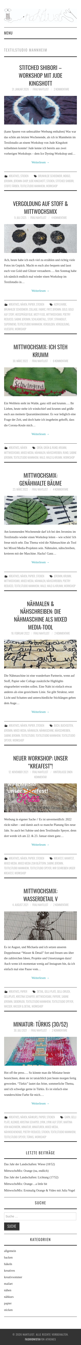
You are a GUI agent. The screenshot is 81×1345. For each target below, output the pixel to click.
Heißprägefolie (23, 314)
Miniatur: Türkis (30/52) (40, 1024)
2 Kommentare (61, 89)
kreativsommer (13, 1277)
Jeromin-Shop (21, 181)
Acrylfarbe (60, 304)
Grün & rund (51, 448)
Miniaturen (38, 1127)
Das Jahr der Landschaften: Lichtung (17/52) (31, 1177)
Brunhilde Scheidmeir (50, 176)
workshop (51, 186)
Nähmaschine (46, 730)
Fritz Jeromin (54, 309)
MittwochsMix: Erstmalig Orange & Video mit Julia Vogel (39, 1190)
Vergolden (49, 324)
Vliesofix (9, 329)
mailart (8, 1283)
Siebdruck (19, 1001)
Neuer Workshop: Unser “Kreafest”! (40, 762)
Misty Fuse (39, 314)
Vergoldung (62, 324)
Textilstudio (28, 735)
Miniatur (26, 1127)
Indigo (66, 176)
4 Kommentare (59, 218)
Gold (64, 309)
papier (31, 304)
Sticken (50, 181)
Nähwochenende (13, 1132)
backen (8, 1257)
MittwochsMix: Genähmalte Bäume (40, 479)
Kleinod (15, 1122)
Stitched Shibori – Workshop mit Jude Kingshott (40, 75)
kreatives (14, 176)
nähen (23, 304)
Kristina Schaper (25, 996)
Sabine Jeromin (22, 319)
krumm (62, 448)
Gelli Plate (50, 991)
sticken (24, 176)
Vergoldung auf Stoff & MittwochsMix (40, 207)
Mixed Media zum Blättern (32, 863)
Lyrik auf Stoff (54, 1122)
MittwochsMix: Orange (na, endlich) (26, 1170)
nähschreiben (54, 453)
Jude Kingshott (37, 181)
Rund (65, 453)
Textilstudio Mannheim (32, 186)
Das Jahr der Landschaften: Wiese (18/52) (29, 1164)
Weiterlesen (40, 162)
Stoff (50, 319)
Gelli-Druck (63, 991)
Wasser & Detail (21, 1006)
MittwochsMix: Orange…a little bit (25, 1184)
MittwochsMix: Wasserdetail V (40, 895)
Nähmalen (40, 453)
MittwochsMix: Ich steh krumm (40, 350)
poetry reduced (31, 1132)
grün (40, 448)
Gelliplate (9, 996)
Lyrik (42, 1122)
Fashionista (32, 1339)
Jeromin (8, 181)
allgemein (10, 1251)
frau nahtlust (41, 89)
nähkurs (33, 1117)
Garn (67, 1117)
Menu (8, 33)
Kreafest (59, 858)
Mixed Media (27, 453)
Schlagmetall (38, 319)
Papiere (56, 996)
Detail (40, 991)
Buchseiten (67, 725)
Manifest (69, 858)
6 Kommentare (60, 361)
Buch (57, 725)
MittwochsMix (54, 314)
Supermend (10, 324)
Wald (42, 457)
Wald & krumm (54, 457)
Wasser (8, 1006)
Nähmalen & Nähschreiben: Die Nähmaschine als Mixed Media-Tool (40, 615)
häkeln (8, 1264)
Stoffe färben (11, 186)
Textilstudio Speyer (40, 868)
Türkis (30, 1137)
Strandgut (60, 319)
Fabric (42, 309)
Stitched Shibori (65, 181)
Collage (33, 309)
